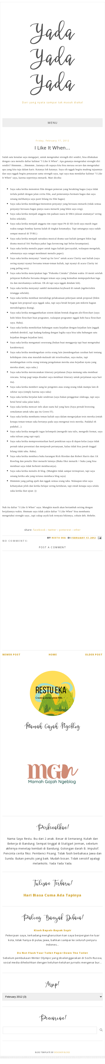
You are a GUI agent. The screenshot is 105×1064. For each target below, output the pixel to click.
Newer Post (11, 654)
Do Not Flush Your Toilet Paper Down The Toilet (52, 953)
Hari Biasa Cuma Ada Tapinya (52, 895)
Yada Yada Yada (52, 60)
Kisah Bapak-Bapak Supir (52, 930)
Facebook (39, 530)
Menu (53, 123)
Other (77, 530)
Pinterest (65, 530)
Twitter (52, 530)
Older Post (94, 654)
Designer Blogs (62, 1052)
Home (53, 654)
